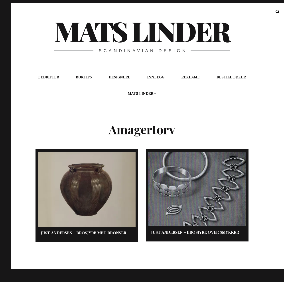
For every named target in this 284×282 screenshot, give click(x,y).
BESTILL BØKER (231, 77)
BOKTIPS (84, 77)
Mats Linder (141, 31)
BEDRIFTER (48, 77)
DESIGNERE (119, 77)
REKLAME (190, 77)
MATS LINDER (140, 93)
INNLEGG (155, 77)
